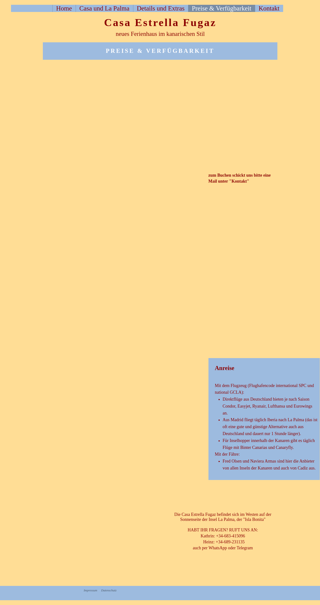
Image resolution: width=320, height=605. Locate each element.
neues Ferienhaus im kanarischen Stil (160, 34)
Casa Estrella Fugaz (160, 22)
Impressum (90, 590)
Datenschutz (109, 590)
